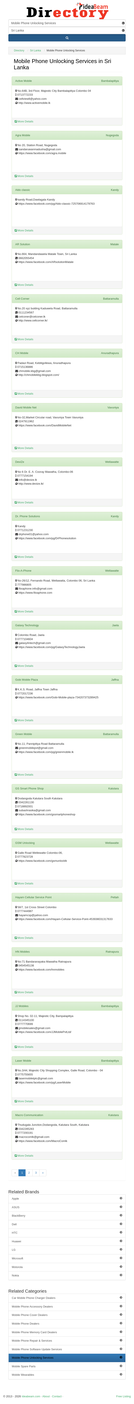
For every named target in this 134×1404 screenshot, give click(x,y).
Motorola (67, 1267)
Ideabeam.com (31, 1396)
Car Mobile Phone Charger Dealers (67, 1298)
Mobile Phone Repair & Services (67, 1340)
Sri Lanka (35, 50)
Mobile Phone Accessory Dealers (67, 1306)
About (46, 1396)
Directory (19, 50)
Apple (67, 1198)
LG (67, 1249)
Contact (57, 1396)
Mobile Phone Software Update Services (67, 1349)
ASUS (67, 1207)
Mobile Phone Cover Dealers (67, 1315)
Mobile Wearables (67, 1374)
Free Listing (123, 1396)
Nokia (67, 1275)
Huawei (67, 1241)
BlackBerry (67, 1215)
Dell (67, 1224)
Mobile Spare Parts (67, 1366)
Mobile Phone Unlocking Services (67, 1357)
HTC (67, 1232)
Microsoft (67, 1258)
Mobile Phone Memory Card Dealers (67, 1332)
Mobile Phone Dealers (67, 1323)
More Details (24, 121)
